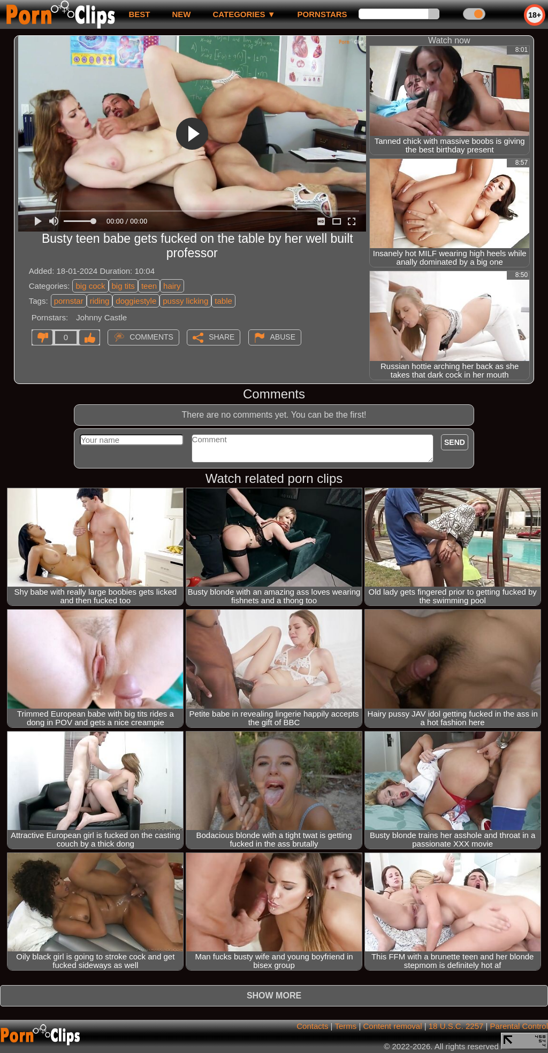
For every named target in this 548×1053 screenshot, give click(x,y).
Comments (151, 337)
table (223, 300)
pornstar (68, 300)
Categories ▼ (243, 14)
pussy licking (185, 300)
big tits (123, 285)
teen (149, 285)
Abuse (282, 337)
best (139, 14)
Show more (274, 995)
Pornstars (322, 14)
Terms (345, 1026)
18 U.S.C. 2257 (456, 1026)
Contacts (312, 1026)
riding (100, 300)
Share (221, 337)
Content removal (392, 1026)
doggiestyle (136, 300)
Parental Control (519, 1026)
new (181, 14)
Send (454, 442)
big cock (90, 285)
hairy (172, 285)
